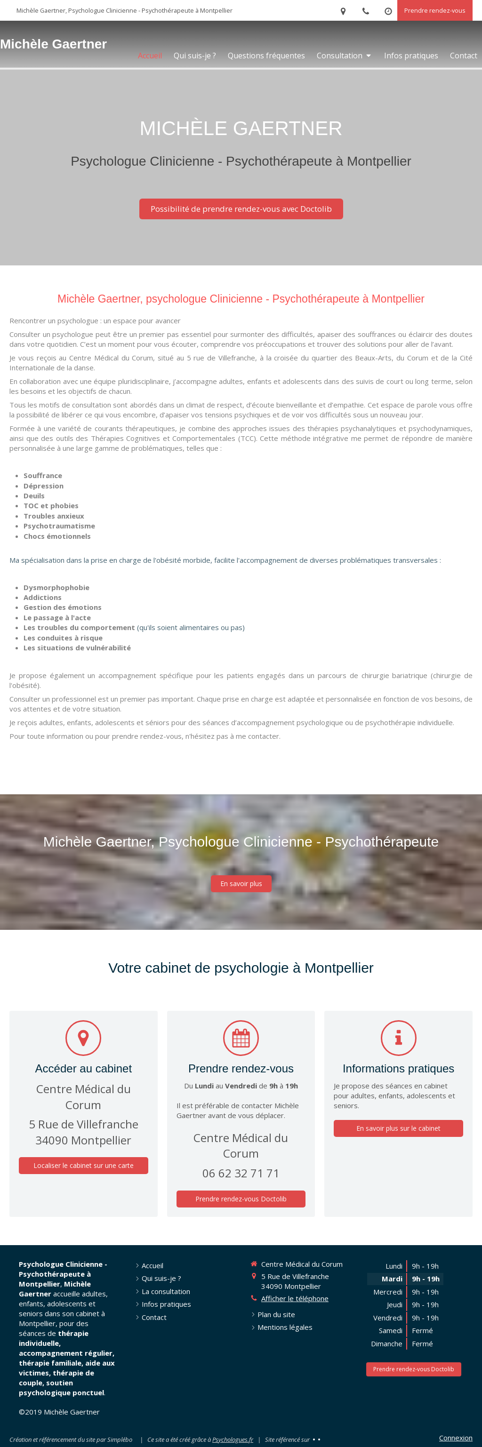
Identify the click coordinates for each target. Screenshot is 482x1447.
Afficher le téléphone (295, 1298)
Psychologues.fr (232, 1439)
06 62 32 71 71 (241, 1173)
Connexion (456, 1437)
